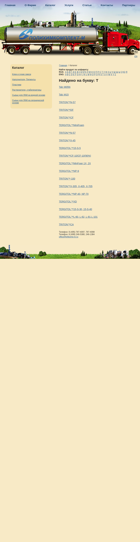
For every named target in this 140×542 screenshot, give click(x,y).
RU (135, 52)
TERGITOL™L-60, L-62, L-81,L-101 (78, 216)
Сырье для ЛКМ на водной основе (28, 95)
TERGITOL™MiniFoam (71, 125)
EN (135, 56)
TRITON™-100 (67, 178)
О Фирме (30, 5)
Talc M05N (64, 87)
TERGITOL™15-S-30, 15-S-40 (75, 209)
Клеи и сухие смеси (21, 74)
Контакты (107, 5)
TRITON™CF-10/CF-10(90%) (75, 155)
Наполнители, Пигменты (24, 79)
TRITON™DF (66, 110)
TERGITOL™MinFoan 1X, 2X (75, 163)
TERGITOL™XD (68, 201)
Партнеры (128, 5)
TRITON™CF (66, 117)
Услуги (69, 5)
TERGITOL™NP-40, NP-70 (74, 194)
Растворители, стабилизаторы (26, 90)
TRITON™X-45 (67, 140)
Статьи (86, 5)
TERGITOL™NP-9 (69, 171)
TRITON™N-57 (67, 102)
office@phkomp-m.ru (68, 237)
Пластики (16, 85)
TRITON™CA (66, 224)
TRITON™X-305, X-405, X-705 (75, 186)
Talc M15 (64, 94)
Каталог (50, 5)
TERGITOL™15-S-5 (70, 148)
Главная (10, 5)
